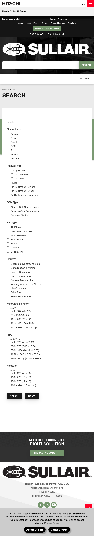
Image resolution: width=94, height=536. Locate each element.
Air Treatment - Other (22, 190)
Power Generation (21, 296)
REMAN (15, 247)
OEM (13, 146)
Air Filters (16, 227)
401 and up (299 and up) (24, 327)
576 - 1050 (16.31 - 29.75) (25, 350)
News (28, 23)
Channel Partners (58, 23)
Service (15, 158)
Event (14, 142)
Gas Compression (21, 275)
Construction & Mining (23, 267)
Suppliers (72, 23)
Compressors (18, 170)
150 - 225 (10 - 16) (21, 377)
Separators (17, 251)
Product (15, 154)
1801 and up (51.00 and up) (26, 358)
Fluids (14, 182)
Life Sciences (18, 288)
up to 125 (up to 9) (21, 373)
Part (13, 150)
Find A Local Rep (47, 28)
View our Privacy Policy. (47, 523)
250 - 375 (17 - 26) (21, 381)
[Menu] (90, 3)
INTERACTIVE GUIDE (47, 452)
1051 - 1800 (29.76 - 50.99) (25, 354)
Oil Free (19, 178)
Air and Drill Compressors (25, 206)
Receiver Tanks (19, 215)
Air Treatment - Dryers (23, 186)
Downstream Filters (21, 231)
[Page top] (88, 507)
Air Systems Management (25, 194)
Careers (45, 23)
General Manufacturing (23, 279)
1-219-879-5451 (56, 33)
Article (14, 133)
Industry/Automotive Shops (26, 284)
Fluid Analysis (18, 235)
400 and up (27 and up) (23, 385)
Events (36, 23)
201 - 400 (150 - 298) (22, 323)
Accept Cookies (34, 529)
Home (4, 89)
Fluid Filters (17, 239)
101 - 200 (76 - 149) (21, 319)
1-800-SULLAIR (38, 33)
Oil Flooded (21, 174)
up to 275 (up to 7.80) (22, 341)
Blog (13, 138)
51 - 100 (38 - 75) (20, 315)
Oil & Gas (16, 292)
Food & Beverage (20, 271)
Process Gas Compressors (25, 210)
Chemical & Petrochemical (26, 263)
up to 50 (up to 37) (21, 311)
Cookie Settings (59, 529)
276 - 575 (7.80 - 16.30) (23, 346)
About (20, 23)
